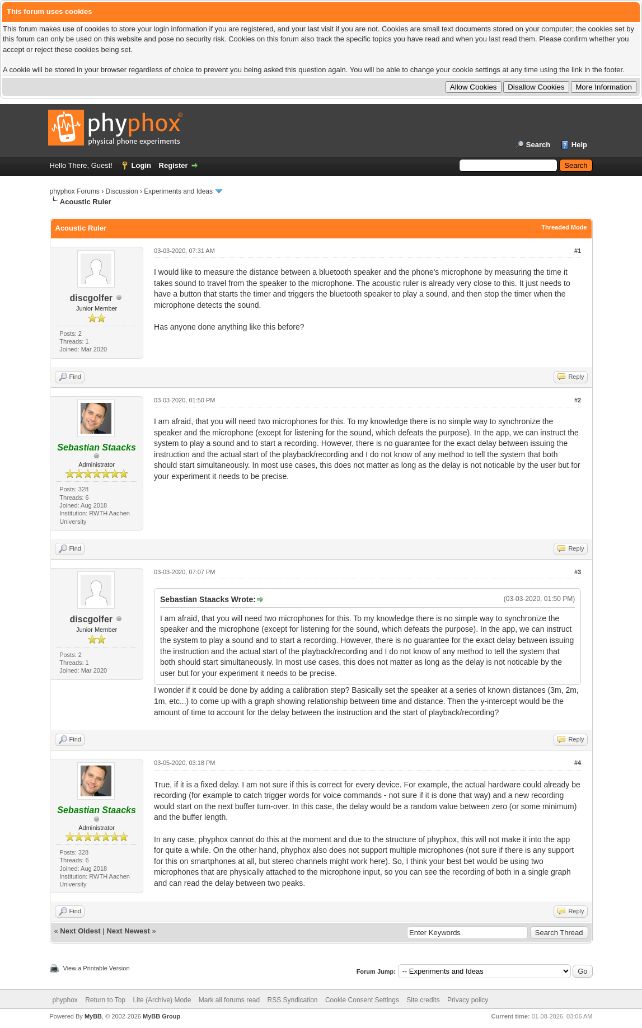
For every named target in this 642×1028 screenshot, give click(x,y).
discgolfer (91, 298)
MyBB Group (161, 1016)
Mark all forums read (229, 1000)
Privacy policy (467, 1000)
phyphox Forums (75, 191)
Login (141, 165)
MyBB (93, 1016)
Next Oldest (80, 931)
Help (579, 144)
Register (173, 165)
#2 (577, 400)
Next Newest (127, 931)
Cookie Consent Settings (362, 1000)
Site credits (422, 1000)
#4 (577, 762)
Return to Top (105, 1000)
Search (538, 144)
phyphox (65, 1000)
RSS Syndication (293, 1000)
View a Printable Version (96, 968)
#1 (577, 250)
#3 (577, 572)
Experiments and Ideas (178, 191)
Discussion (122, 191)
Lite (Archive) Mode (162, 1000)
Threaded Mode (564, 227)
